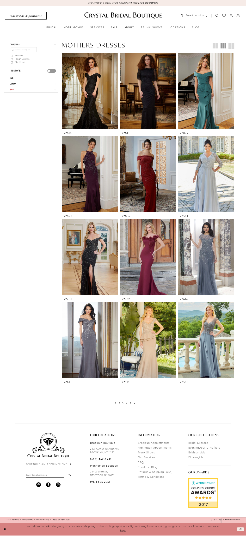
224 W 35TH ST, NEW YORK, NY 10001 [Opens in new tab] (102, 474)
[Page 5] (131, 404)
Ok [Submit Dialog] (240, 529)
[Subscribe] (69, 476)
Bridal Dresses (198, 443)
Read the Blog (147, 468)
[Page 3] (122, 404)
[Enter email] (48, 476)
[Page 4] (127, 404)
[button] (231, 16)
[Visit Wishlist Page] (224, 16)
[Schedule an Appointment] (26, 16)
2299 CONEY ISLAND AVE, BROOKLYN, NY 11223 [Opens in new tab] (105, 451)
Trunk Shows (146, 453)
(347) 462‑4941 (100, 459)
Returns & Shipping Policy (155, 472)
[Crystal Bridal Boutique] (123, 16)
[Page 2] (118, 404)
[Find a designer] (24, 51)
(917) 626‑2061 (100, 482)
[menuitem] (26, 16)
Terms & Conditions (151, 477)
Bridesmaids (196, 453)
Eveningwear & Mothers (204, 448)
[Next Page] (135, 404)
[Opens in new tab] (203, 493)
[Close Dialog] (5, 529)
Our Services (146, 458)
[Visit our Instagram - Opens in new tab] (58, 486)
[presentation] (51, 72)
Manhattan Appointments (155, 448)
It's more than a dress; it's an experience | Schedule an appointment (123, 3)
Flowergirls (195, 458)
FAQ (141, 463)
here (122, 531)
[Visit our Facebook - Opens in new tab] (48, 486)
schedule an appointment (49, 465)
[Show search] (217, 16)
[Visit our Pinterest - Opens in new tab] (38, 486)
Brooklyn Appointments (153, 443)
